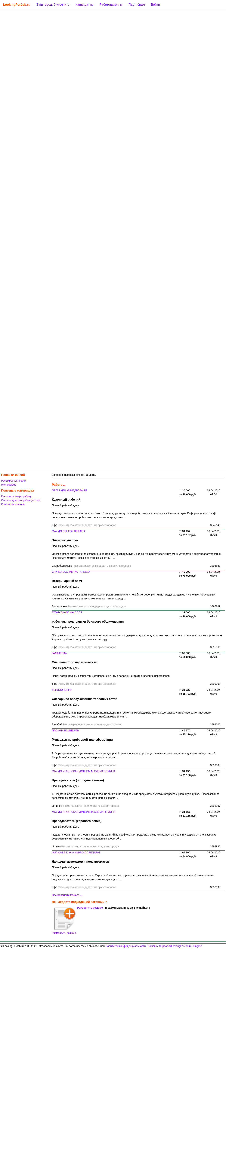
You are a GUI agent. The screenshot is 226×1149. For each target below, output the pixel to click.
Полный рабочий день (65, 505)
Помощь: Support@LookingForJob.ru (169, 946)
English (197, 946)
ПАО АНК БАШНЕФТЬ (65, 730)
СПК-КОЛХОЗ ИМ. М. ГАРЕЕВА (71, 571)
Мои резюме (8, 484)
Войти (155, 4)
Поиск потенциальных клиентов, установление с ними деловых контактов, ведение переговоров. (111, 675)
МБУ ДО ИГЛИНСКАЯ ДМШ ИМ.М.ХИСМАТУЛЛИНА (84, 771)
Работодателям (110, 4)
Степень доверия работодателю (20, 500)
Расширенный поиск (13, 480)
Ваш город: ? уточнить (52, 4)
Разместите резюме (90, 907)
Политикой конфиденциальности (125, 946)
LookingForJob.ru (16, 4)
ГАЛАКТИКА (59, 653)
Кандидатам (85, 4)
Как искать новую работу (16, 496)
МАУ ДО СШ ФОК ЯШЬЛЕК (68, 531)
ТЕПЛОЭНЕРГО (62, 689)
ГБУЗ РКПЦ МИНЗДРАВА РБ (69, 490)
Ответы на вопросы (13, 504)
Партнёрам (136, 4)
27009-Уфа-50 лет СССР (67, 612)
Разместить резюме (64, 920)
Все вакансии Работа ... (67, 895)
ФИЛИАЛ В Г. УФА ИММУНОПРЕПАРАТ (76, 852)
